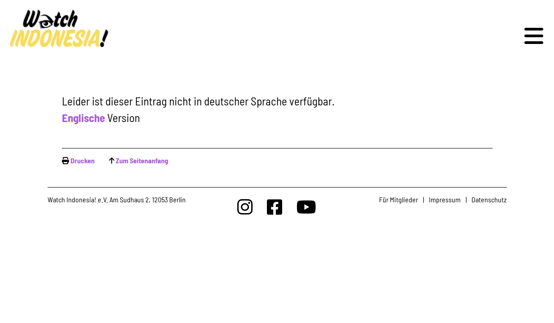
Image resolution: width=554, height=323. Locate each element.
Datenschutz (488, 199)
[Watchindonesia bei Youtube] (306, 206)
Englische (83, 117)
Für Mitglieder (398, 199)
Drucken (82, 160)
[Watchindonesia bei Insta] (245, 206)
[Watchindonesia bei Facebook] (274, 206)
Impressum (445, 199)
